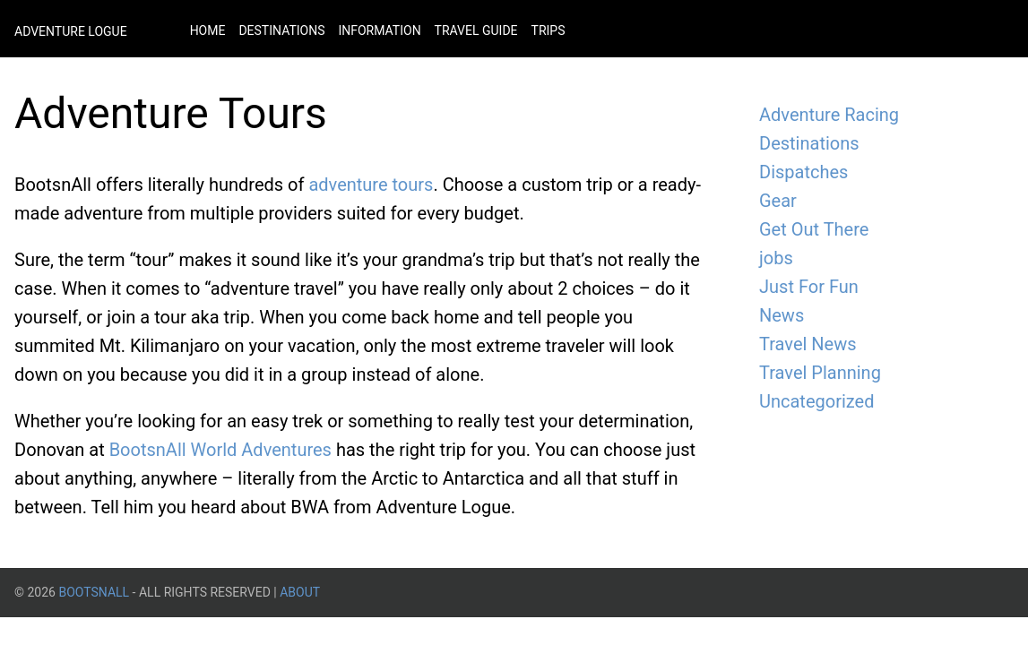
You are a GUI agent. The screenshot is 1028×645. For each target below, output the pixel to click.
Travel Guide (476, 30)
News (781, 315)
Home (208, 30)
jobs (776, 258)
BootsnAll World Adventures (220, 449)
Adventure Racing (829, 114)
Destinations (281, 30)
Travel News (808, 344)
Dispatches (803, 172)
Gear (778, 200)
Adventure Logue (70, 31)
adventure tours (370, 184)
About (300, 592)
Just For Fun (809, 286)
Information (379, 30)
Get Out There (813, 229)
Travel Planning (820, 372)
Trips (548, 30)
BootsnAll (93, 592)
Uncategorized (816, 401)
